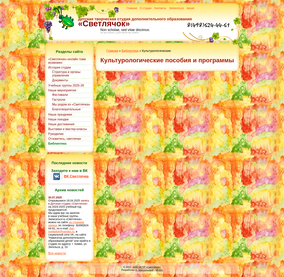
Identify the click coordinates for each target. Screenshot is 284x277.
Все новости (57, 253)
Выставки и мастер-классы (67, 129)
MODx (159, 269)
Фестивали (60, 94)
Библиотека (57, 143)
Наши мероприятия (62, 90)
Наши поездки (58, 119)
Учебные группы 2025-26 (66, 85)
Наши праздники (60, 114)
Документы (60, 80)
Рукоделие (56, 133)
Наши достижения (61, 124)
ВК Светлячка (76, 176)
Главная (132, 8)
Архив (190, 8)
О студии (145, 8)
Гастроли (58, 99)
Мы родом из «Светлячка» (71, 104)
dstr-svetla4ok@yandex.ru (61, 230)
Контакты (160, 8)
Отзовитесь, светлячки (64, 138)
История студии (59, 67)
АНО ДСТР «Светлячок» (147, 267)
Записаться (176, 8)
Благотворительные (66, 109)
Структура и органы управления (66, 73)
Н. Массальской (144, 269)
